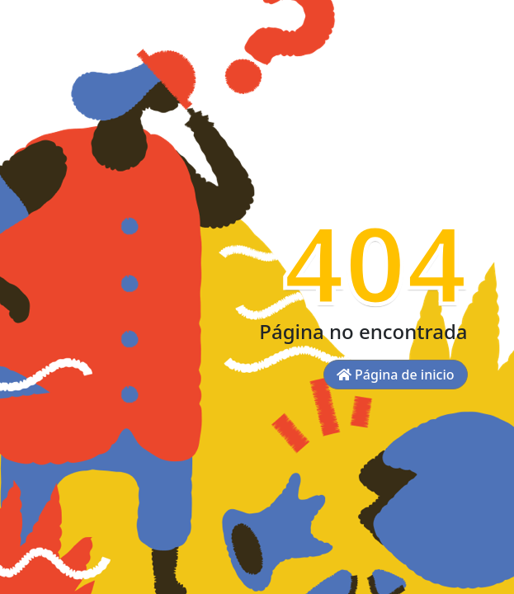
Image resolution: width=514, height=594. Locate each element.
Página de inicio (396, 374)
